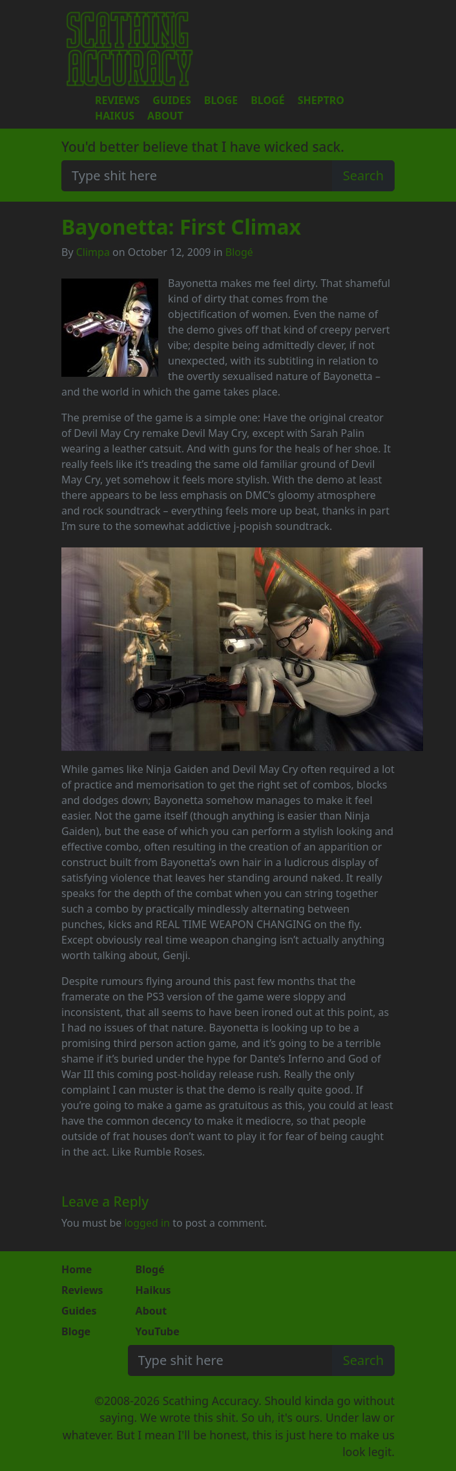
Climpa (93, 252)
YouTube (158, 1331)
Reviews (117, 100)
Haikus (114, 116)
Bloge (221, 100)
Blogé (267, 100)
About (165, 116)
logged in (147, 1223)
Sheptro (321, 100)
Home (76, 1269)
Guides (171, 100)
